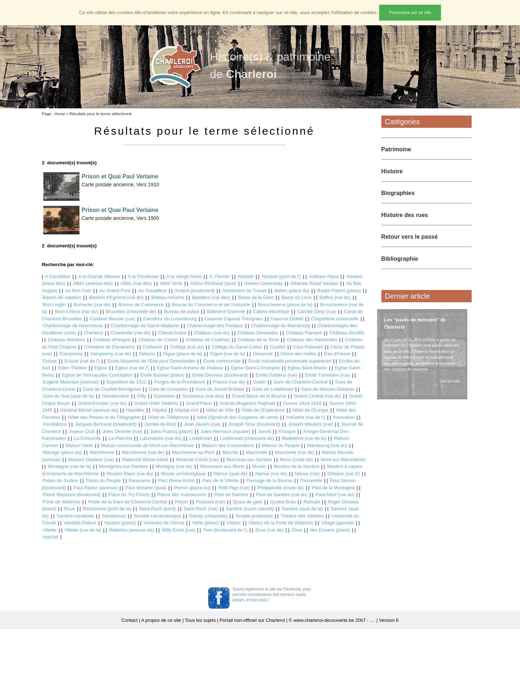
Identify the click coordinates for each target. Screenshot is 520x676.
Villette (50, 530)
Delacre (147, 353)
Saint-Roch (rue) (200, 508)
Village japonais (337, 522)
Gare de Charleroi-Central (300, 382)
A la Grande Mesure (99, 276)
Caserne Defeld (286, 318)
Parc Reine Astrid (176, 480)
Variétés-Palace (80, 522)
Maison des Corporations (228, 445)
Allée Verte (171, 283)
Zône (296, 530)
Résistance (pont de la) (107, 508)
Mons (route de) (296, 459)
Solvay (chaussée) (208, 516)
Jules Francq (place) (171, 431)
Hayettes (135, 410)
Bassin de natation (62, 297)
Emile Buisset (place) (162, 375)
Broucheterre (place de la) (285, 304)
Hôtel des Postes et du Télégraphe (104, 417)
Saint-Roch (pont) (157, 508)
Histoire (392, 171)
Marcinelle (256, 452)
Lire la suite (448, 381)
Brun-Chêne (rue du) (76, 311)
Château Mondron (66, 339)
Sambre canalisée (75, 516)
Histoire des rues (404, 215)
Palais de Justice (60, 480)
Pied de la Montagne (333, 487)
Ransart (311, 501)
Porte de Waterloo (61, 501)
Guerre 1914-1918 (302, 403)
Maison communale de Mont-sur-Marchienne (147, 445)
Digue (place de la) (182, 353)
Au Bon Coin (78, 290)
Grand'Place (199, 403)
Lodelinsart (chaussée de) (247, 438)
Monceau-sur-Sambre (249, 459)
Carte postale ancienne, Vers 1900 (120, 218)
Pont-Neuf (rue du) (334, 494)
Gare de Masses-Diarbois (327, 389)
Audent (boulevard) (194, 290)
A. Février (219, 276)
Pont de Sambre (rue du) (282, 494)
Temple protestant (254, 516)
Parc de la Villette (220, 480)
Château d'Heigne (112, 339)
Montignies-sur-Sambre (123, 466)
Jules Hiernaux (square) (225, 431)
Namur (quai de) (230, 473)
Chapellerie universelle (335, 318)
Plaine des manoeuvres (182, 494)
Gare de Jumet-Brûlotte (219, 389)
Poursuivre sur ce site (410, 12)
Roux (69, 508)
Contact (129, 620)
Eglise (101, 367)
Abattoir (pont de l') (281, 276)
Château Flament (304, 332)
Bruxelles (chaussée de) (131, 311)
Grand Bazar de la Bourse (259, 396)
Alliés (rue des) (136, 283)
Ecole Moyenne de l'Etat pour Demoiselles (151, 361)
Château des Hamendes (312, 339)
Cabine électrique (271, 311)
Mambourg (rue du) (327, 445)
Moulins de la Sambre (296, 466)
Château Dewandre (258, 332)
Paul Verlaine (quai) (145, 487)
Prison (181, 501)
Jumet (264, 431)
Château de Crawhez (208, 339)
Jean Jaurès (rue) (202, 424)
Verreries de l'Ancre (163, 522)
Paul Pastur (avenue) (95, 487)
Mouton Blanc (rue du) (130, 473)
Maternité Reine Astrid (145, 459)
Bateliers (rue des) (211, 297)
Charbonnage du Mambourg (280, 325)
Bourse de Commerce (141, 304)
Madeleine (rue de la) (304, 438)
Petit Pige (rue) (234, 487)
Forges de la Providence (179, 382)
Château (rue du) (212, 332)
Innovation (344, 417)
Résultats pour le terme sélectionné (100, 114)
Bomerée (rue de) (92, 304)
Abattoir (246, 276)
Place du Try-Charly (129, 494)
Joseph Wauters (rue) (310, 424)
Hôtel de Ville (220, 410)
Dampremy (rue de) (110, 353)
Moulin (259, 466)
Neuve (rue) (307, 473)
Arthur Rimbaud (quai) (213, 283)
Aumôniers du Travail (244, 290)
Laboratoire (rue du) (161, 438)
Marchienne (102, 452)
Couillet (277, 347)
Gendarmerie (115, 396)
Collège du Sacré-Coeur (237, 347)
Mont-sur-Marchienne (343, 459)
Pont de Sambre (231, 494)
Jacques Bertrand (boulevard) (105, 424)
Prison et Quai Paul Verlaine (120, 176)
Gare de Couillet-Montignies (112, 389)
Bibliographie (399, 259)
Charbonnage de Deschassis (73, 325)
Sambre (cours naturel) (250, 508)
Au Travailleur (152, 290)
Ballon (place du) (291, 290)
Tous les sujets (200, 620)
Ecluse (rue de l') (82, 361)
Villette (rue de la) (82, 530)
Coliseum (152, 347)
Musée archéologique (183, 473)
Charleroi (93, 332)
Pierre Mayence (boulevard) (71, 494)
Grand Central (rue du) (317, 396)
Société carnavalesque (157, 516)
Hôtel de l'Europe (310, 410)
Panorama (139, 480)
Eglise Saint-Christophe (255, 367)
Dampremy (71, 353)
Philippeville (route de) (280, 487)
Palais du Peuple (103, 480)
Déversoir (263, 353)
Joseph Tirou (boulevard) (254, 424)
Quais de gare (248, 501)
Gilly (141, 396)
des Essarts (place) (330, 530)
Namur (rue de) (271, 473)
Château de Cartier (158, 339)
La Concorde (87, 438)
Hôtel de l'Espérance (263, 410)
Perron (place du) (192, 487)
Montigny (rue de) (174, 466)
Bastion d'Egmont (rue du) (116, 297)
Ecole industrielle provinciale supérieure (289, 361)
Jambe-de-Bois (160, 424)
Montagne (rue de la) (69, 466)
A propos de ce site (161, 620)
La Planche (120, 438)
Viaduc (233, 522)
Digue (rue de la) (227, 353)
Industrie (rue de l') (305, 417)
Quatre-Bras (283, 501)
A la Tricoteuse (143, 276)
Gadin (259, 382)
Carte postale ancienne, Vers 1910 (120, 184)
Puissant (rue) (210, 501)
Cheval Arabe (172, 332)
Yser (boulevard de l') (225, 530)
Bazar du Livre (296, 297)
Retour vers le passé (409, 237)
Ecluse (50, 361)
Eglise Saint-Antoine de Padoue (190, 367)
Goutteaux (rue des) (203, 396)
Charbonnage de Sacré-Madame (145, 325)
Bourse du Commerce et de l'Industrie (211, 304)
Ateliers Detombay (263, 283)
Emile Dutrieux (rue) (277, 375)
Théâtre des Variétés (302, 516)
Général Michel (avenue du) (89, 410)
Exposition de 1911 (127, 382)
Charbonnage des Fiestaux (215, 325)
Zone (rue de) (269, 530)
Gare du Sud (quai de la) (68, 396)
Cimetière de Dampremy (109, 347)
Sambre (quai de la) (302, 508)
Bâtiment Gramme (226, 311)
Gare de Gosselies (168, 389)
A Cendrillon (57, 276)
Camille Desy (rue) (316, 311)
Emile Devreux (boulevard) (220, 375)
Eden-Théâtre (72, 367)
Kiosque (287, 431)
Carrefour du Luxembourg (170, 318)
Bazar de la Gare (255, 297)
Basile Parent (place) (339, 290)
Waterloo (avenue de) (131, 530)
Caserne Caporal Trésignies (234, 318)
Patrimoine (396, 149)
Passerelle (311, 480)
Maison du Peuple (280, 445)
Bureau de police (181, 311)
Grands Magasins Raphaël (247, 403)
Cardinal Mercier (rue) (112, 318)
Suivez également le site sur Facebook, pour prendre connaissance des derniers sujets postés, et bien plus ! (272, 594)
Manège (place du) (62, 452)
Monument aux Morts (222, 466)
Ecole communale (221, 361)
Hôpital (159, 410)
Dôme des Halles (298, 353)
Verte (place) (205, 522)
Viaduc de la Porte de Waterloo (280, 522)
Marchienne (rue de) (143, 452)
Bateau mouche (167, 297)
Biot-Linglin (54, 304)
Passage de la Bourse (269, 480)
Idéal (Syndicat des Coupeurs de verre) (237, 417)
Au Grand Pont (114, 290)
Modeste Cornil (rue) (197, 459)
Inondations (55, 424)
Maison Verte (79, 445)
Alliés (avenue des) (93, 283)
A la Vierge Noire (184, 276)
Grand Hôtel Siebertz (156, 403)
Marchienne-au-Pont (193, 452)
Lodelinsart (200, 438)
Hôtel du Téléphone (168, 417)
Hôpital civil (186, 410)
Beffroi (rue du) (335, 297)
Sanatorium (114, 516)
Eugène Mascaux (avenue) (71, 382)
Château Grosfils (346, 332)
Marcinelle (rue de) (294, 452)
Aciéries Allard (323, 276)
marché (50, 537)
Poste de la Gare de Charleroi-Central (127, 501)
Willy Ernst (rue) (178, 530)
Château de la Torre (258, 339)
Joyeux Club (82, 431)
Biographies (398, 193)
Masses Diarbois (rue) (91, 459)
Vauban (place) (120, 522)
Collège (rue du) (187, 347)
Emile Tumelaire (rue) (327, 375)
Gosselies (164, 396)
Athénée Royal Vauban (314, 283)
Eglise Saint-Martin (307, 367)
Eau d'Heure (337, 353)
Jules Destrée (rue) (122, 431)
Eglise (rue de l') (132, 367)
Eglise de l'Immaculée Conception (97, 375)
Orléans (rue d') (344, 473)
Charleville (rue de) (131, 332)
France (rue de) (229, 382)
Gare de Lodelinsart (272, 389)
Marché (230, 452)
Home (60, 114)
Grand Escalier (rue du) (102, 403)
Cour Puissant (308, 347)
